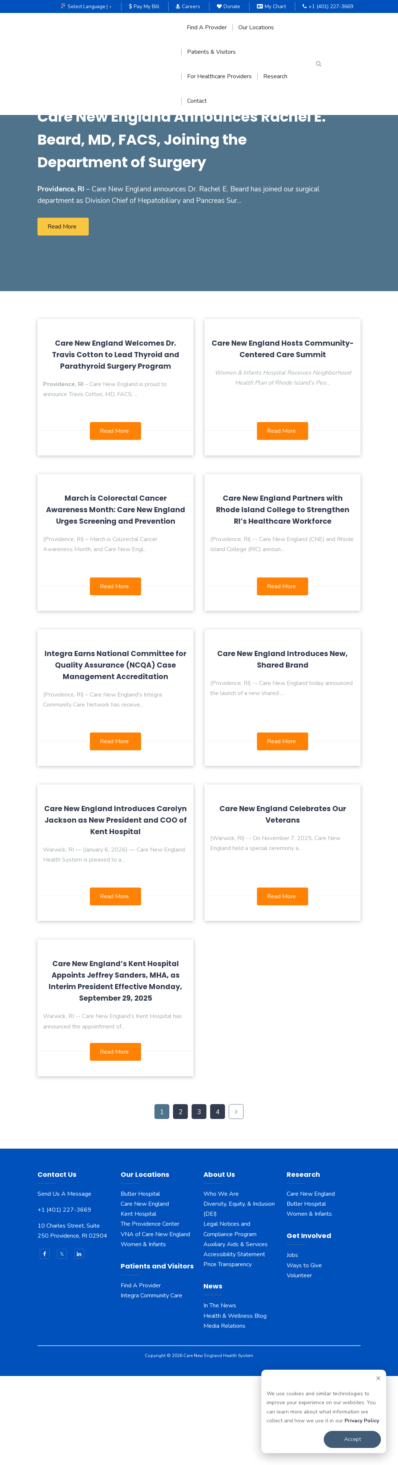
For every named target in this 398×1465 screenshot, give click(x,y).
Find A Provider (141, 1374)
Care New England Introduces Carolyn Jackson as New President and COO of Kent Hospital (115, 908)
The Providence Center (150, 1313)
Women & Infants (143, 1333)
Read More (62, 315)
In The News (219, 1394)
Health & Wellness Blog (235, 1404)
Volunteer (299, 1364)
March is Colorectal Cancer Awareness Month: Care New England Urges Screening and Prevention (115, 598)
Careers (186, 6)
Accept (352, 1439)
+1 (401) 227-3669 (328, 6)
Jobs (292, 1344)
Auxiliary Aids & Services (235, 1333)
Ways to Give (304, 1354)
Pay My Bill (142, 6)
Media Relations (224, 1414)
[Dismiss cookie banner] (378, 1379)
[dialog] (323, 1411)
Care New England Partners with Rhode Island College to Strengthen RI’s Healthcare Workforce (282, 598)
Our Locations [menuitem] (256, 27)
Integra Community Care (151, 1384)
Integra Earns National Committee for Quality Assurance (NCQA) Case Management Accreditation (115, 753)
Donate (228, 6)
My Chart (271, 6)
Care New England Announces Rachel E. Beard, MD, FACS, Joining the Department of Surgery (175, 216)
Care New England (145, 1292)
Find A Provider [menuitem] (207, 27)
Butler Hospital (140, 1282)
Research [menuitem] (275, 76)
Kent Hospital (138, 1303)
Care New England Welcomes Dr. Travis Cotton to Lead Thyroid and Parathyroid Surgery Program (115, 443)
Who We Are (221, 1282)
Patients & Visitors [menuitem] (211, 52)
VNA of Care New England (155, 1323)
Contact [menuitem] (197, 101)
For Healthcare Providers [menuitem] (219, 76)
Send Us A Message (64, 1282)
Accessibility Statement (234, 1343)
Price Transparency (227, 1353)
